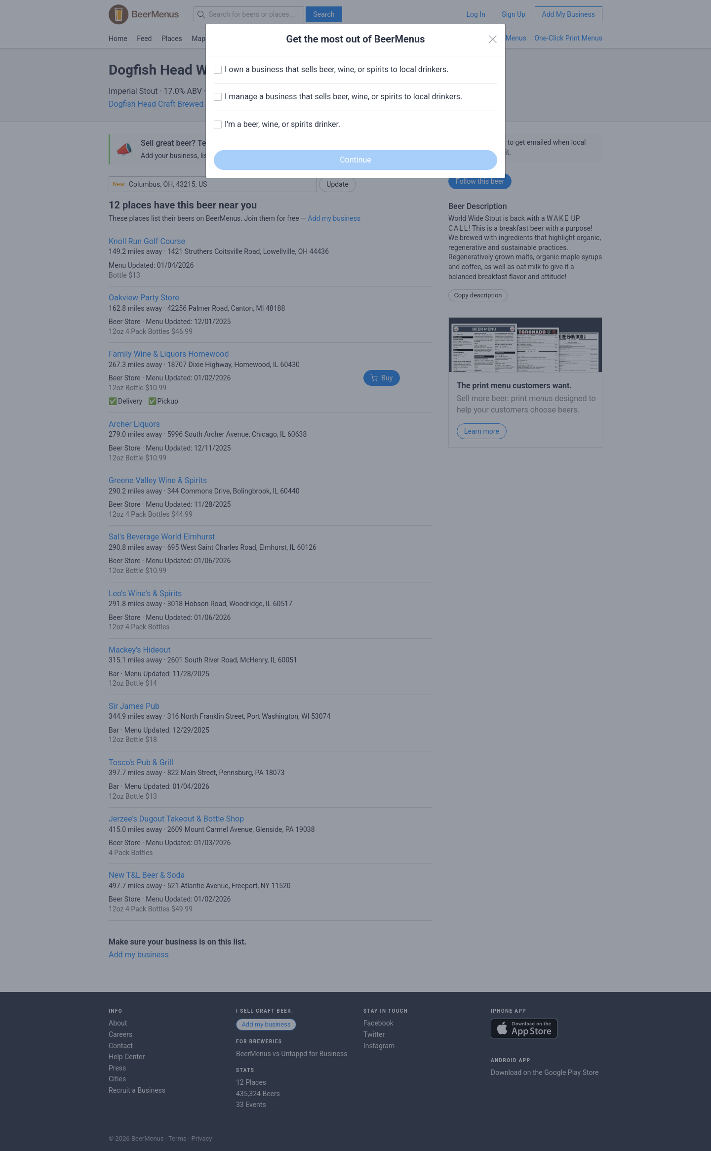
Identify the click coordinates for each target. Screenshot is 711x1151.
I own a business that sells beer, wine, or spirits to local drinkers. (336, 69)
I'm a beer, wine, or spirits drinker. (282, 124)
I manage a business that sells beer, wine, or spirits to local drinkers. (343, 96)
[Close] (492, 39)
